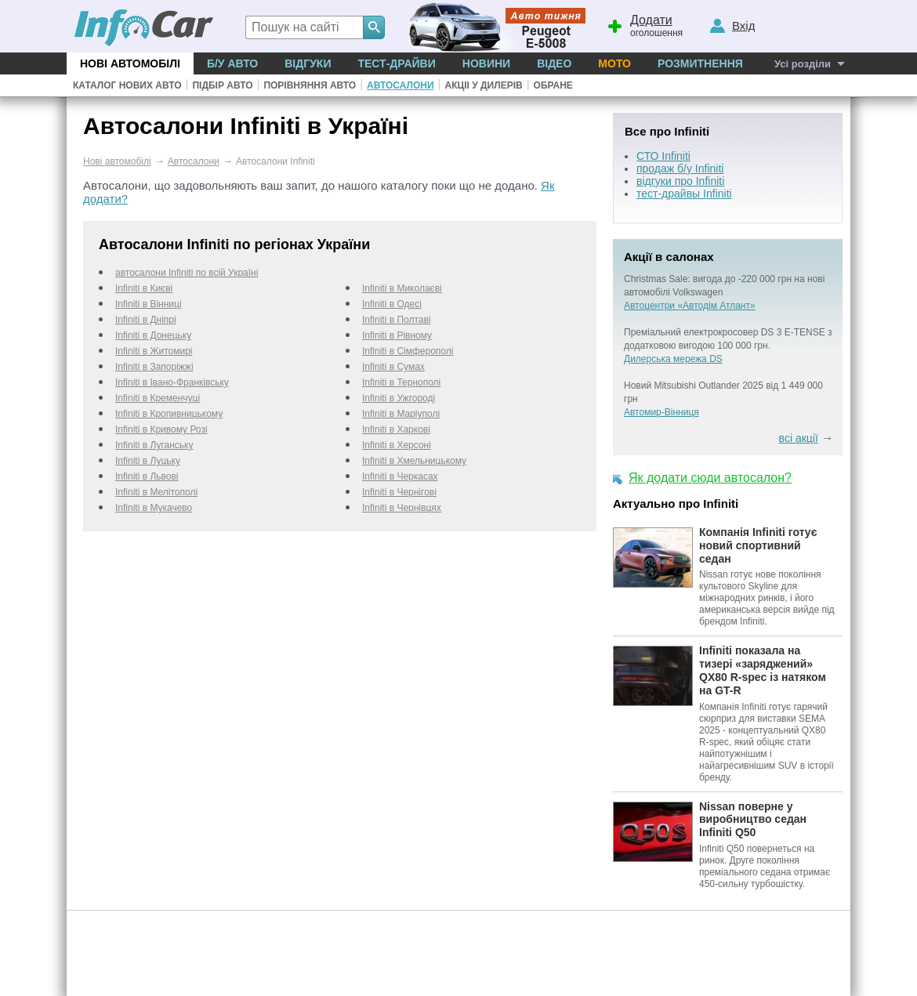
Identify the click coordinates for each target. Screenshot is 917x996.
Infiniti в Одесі (392, 304)
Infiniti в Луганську (154, 445)
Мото (614, 63)
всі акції (798, 438)
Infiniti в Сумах (393, 366)
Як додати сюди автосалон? (710, 477)
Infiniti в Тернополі (401, 382)
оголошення (644, 24)
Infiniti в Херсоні (396, 445)
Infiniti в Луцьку (147, 460)
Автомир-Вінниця (661, 412)
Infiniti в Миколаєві (402, 288)
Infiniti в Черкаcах (400, 476)
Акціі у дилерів (483, 85)
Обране (553, 85)
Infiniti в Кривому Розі (161, 429)
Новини (486, 63)
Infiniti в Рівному (397, 335)
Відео (554, 63)
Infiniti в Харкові (396, 429)
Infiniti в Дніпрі (145, 319)
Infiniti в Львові (146, 476)
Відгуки (308, 63)
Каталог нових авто (127, 85)
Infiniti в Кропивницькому (169, 413)
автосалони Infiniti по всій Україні (186, 272)
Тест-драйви (396, 63)
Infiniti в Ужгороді (398, 398)
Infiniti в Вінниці (148, 304)
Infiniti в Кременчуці (157, 398)
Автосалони (400, 85)
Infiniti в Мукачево (153, 507)
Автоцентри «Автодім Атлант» (690, 305)
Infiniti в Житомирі (154, 351)
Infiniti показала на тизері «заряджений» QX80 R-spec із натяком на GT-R (762, 670)
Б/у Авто (232, 63)
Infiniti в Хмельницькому (414, 460)
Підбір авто (222, 85)
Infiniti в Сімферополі (407, 351)
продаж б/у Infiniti (679, 168)
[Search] (374, 27)
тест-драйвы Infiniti (684, 193)
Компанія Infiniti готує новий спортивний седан (758, 545)
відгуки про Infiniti (680, 181)
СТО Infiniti (663, 156)
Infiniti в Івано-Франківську (172, 382)
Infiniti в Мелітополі (156, 492)
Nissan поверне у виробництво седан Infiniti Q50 (752, 819)
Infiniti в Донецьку (153, 335)
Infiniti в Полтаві (396, 319)
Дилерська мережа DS (673, 358)
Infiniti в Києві (143, 288)
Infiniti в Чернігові (399, 492)
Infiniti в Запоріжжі (154, 366)
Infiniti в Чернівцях (401, 507)
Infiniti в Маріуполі (401, 413)
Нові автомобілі (130, 63)
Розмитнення (700, 63)
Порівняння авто (309, 85)
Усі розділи (802, 64)
